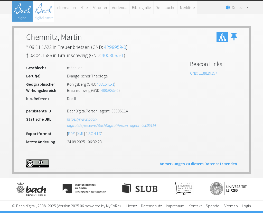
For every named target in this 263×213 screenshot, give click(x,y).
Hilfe (84, 7)
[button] (234, 37)
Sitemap (230, 205)
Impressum (175, 205)
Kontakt (195, 205)
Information (66, 7)
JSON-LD (94, 133)
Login (246, 205)
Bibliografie (141, 7)
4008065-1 (113, 55)
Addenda (119, 7)
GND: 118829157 (203, 73)
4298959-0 (115, 47)
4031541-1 (105, 84)
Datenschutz (151, 205)
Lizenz (131, 205)
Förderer (99, 7)
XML (80, 133)
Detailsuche (165, 7)
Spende (212, 205)
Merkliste (187, 7)
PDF (71, 133)
